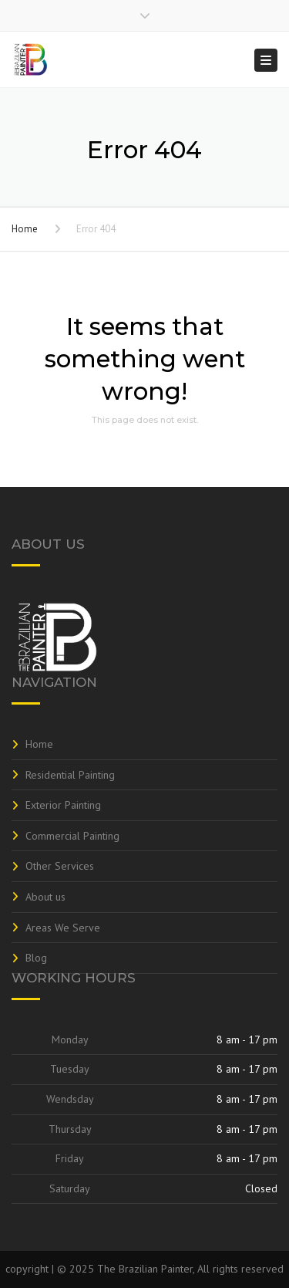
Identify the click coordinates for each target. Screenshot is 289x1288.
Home (25, 228)
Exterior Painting (63, 805)
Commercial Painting (72, 836)
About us (45, 897)
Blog (36, 958)
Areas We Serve (62, 928)
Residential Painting (70, 775)
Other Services (59, 866)
